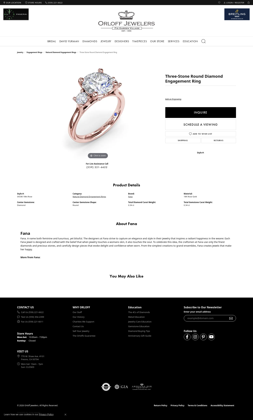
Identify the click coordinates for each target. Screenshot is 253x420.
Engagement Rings (34, 52)
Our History (79, 316)
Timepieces (139, 41)
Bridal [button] (51, 41)
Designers (122, 41)
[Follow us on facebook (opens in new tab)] (187, 337)
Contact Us (78, 326)
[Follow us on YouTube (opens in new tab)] (211, 337)
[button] (219, 2)
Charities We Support (83, 321)
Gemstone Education (139, 326)
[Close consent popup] (65, 415)
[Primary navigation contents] (126, 41)
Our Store (157, 41)
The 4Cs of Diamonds (139, 312)
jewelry (20, 52)
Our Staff (77, 312)
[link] (12, 2)
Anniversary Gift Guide (139, 335)
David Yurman (69, 41)
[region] (97, 109)
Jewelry (106, 41)
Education (190, 41)
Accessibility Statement (222, 405)
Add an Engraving (173, 99)
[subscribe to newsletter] (231, 318)
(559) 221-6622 (97, 167)
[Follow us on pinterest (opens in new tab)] (203, 337)
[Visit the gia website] (121, 387)
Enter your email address (197, 311)
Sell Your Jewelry (81, 331)
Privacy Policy (177, 405)
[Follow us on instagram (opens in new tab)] (195, 337)
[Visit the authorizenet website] (106, 387)
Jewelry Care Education (139, 321)
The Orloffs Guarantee (84, 335)
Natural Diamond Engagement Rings (61, 52)
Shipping (183, 140)
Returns (218, 140)
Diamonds (89, 41)
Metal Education (136, 316)
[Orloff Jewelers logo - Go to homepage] (126, 20)
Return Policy (160, 405)
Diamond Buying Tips (139, 331)
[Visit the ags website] (141, 387)
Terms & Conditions (197, 405)
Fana (130, 196)
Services (173, 41)
